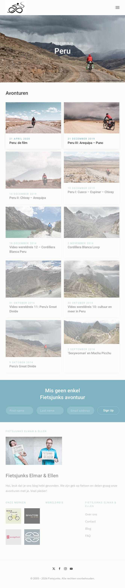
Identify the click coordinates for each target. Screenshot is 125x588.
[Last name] (50, 410)
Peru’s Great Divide (22, 366)
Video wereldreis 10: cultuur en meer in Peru (90, 309)
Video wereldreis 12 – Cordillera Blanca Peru (32, 249)
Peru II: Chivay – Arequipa (27, 197)
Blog (88, 528)
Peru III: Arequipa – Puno (85, 143)
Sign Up (108, 410)
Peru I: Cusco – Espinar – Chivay (91, 192)
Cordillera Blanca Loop (84, 247)
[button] (117, 7)
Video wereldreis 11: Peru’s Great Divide (33, 309)
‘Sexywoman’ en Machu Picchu (89, 353)
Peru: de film (18, 143)
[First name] (19, 410)
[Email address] (81, 410)
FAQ (88, 536)
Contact (90, 521)
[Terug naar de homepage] (16, 7)
